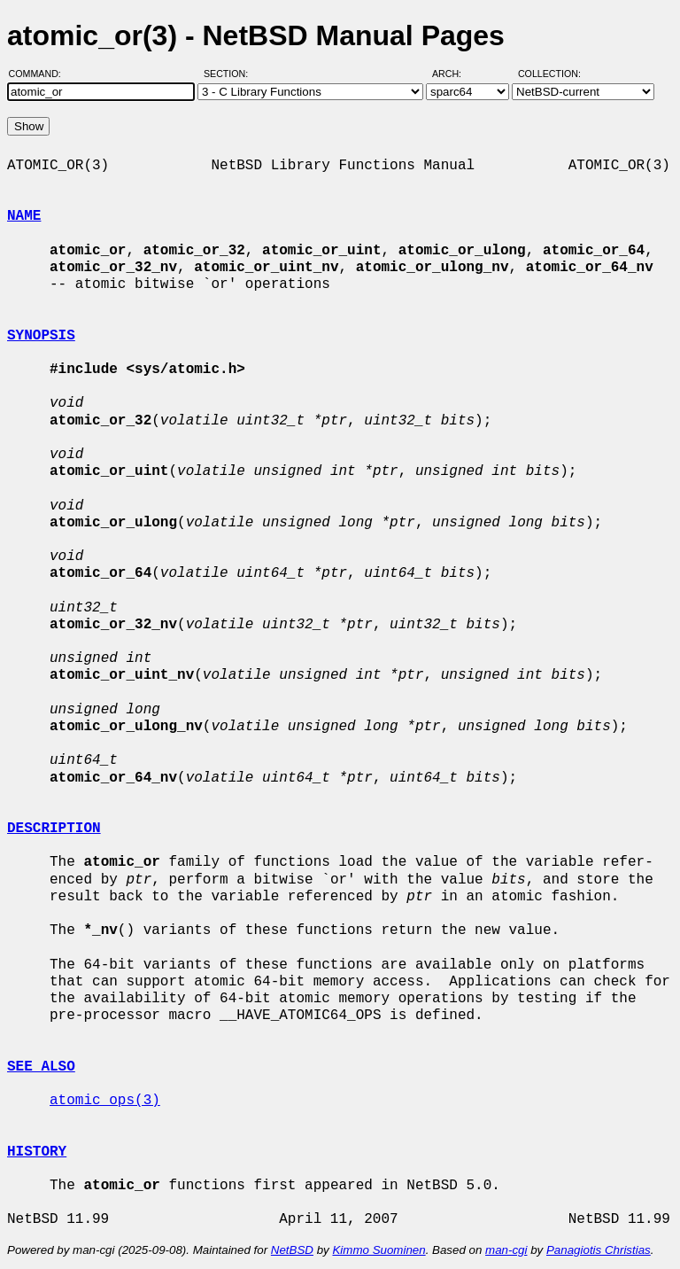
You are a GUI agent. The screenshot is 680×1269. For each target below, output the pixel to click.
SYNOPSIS (41, 336)
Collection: (549, 73)
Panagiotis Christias (598, 1250)
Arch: (454, 73)
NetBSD (292, 1250)
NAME (24, 216)
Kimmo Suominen (378, 1250)
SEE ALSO (41, 1067)
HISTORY (36, 1152)
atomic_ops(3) (105, 1100)
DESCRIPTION (54, 828)
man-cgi (506, 1250)
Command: (40, 73)
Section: (230, 73)
